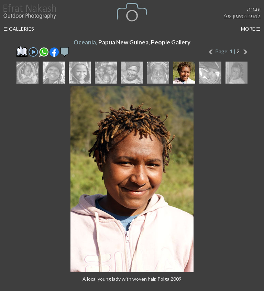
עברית (254, 9)
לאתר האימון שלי (242, 15)
